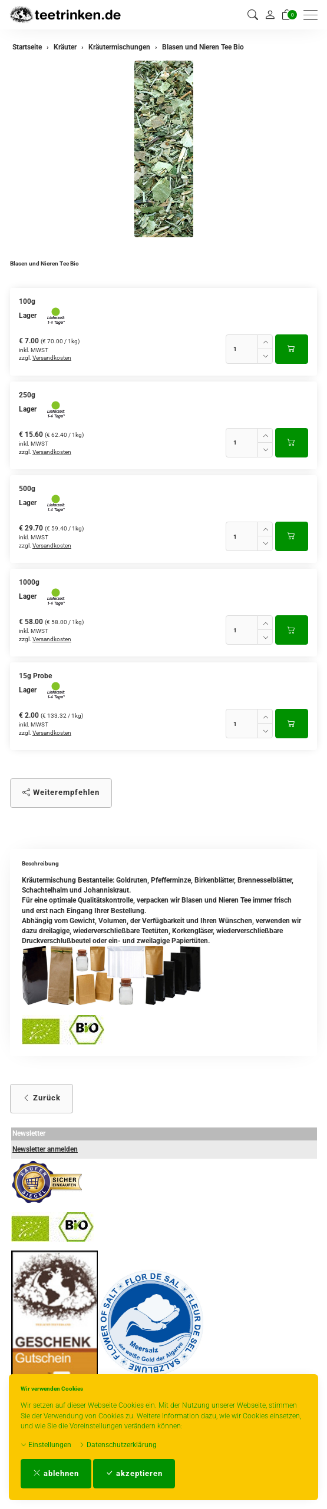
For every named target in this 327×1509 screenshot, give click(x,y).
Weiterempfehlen (61, 792)
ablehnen (56, 1473)
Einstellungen (46, 1445)
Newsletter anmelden (45, 1149)
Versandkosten (51, 357)
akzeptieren (134, 1473)
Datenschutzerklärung (118, 1445)
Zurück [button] (41, 1097)
